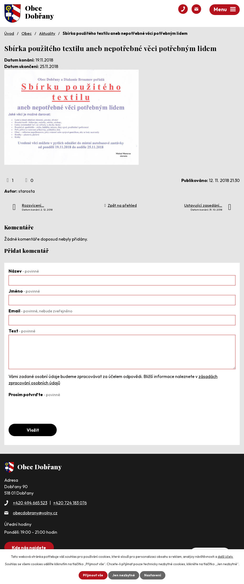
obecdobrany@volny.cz (35, 513)
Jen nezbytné (123, 575)
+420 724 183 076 (70, 503)
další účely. (225, 556)
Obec (26, 33)
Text (22, 331)
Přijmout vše (93, 575)
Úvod (9, 33)
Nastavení (152, 575)
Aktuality (47, 33)
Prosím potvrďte (34, 394)
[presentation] (45, 407)
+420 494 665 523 (30, 503)
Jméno (24, 291)
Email (40, 311)
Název (24, 271)
